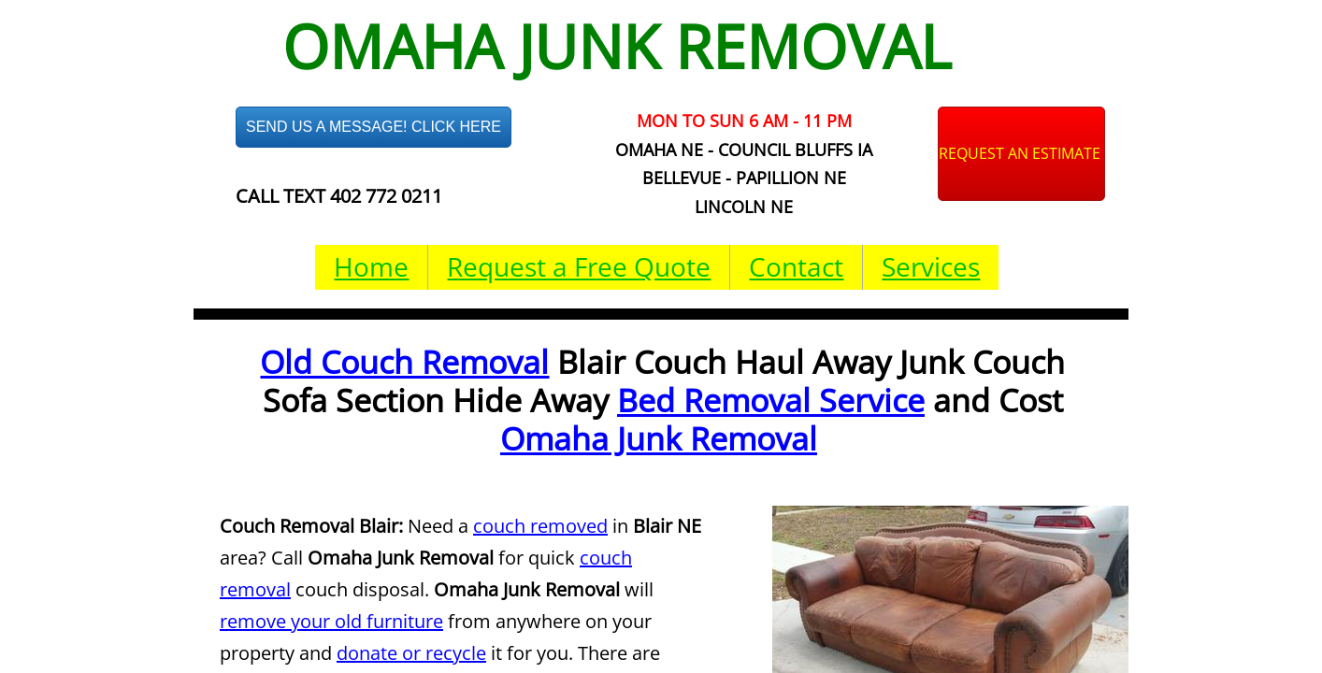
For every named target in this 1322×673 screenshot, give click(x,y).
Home (371, 266)
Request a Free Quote (579, 266)
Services (931, 266)
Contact (796, 266)
